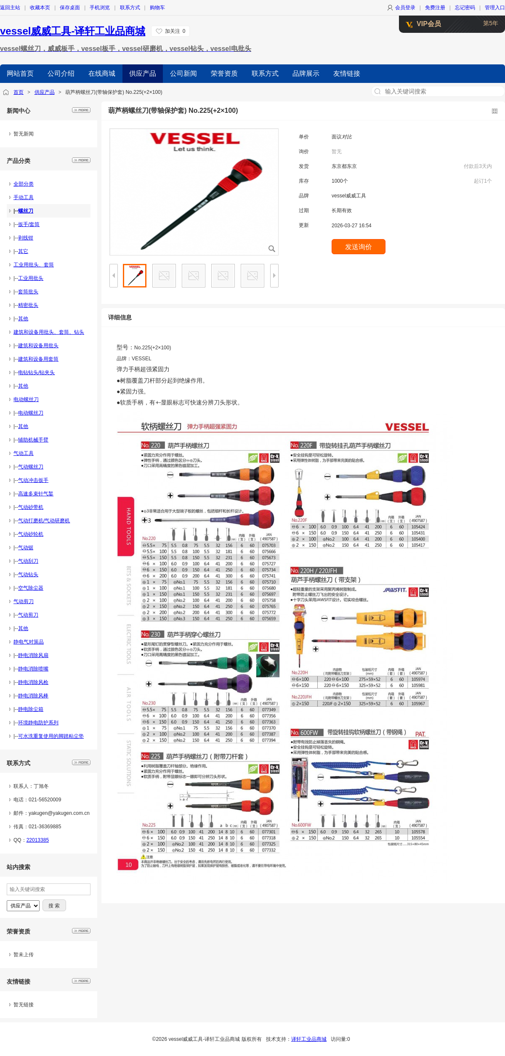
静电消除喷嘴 (33, 669)
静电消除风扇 (33, 655)
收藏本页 (40, 8)
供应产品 (45, 92)
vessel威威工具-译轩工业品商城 (72, 31)
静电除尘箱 (30, 709)
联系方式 (130, 8)
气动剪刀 (23, 601)
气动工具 (23, 453)
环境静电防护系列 (38, 723)
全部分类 (23, 184)
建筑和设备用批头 (38, 345)
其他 (23, 319)
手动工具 (23, 197)
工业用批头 (30, 278)
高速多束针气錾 (35, 494)
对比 (347, 137)
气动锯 (25, 548)
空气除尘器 (30, 588)
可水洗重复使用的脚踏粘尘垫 (51, 736)
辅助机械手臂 (33, 440)
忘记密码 (465, 8)
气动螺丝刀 (30, 467)
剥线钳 (25, 238)
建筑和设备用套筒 (38, 359)
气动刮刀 (28, 561)
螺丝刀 (25, 211)
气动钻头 (28, 574)
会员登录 (405, 8)
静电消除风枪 (33, 682)
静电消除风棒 (33, 696)
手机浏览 (100, 8)
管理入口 (495, 8)
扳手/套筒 (29, 224)
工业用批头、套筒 (33, 265)
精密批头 (28, 305)
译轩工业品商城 (309, 1039)
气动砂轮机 (30, 534)
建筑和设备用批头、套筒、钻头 (48, 332)
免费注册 (435, 8)
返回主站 (10, 8)
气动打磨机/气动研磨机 (44, 521)
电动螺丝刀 (26, 399)
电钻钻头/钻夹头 (36, 372)
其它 (23, 251)
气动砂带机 (30, 507)
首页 (18, 92)
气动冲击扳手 (33, 480)
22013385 (38, 840)
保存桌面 (70, 8)
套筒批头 (28, 292)
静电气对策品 (28, 642)
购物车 (157, 8)
